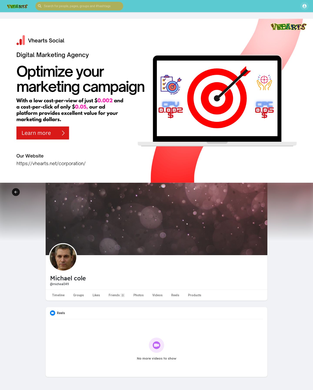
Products (194, 295)
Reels (175, 295)
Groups (78, 295)
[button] (79, 6)
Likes (96, 295)
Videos (157, 295)
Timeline (58, 295)
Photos (138, 295)
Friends (117, 295)
